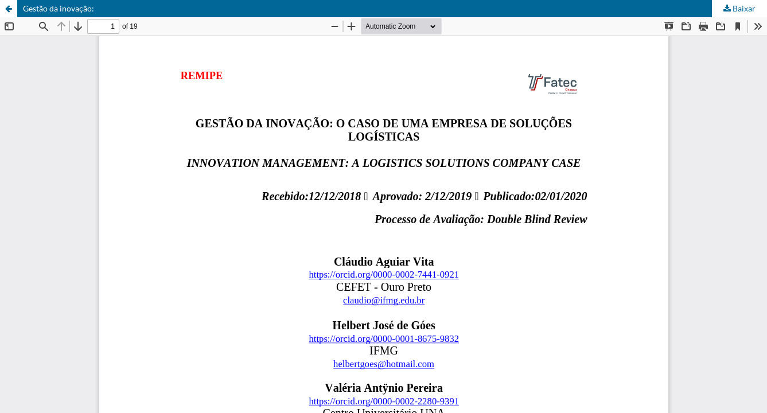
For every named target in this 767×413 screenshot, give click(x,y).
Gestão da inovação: (58, 8)
